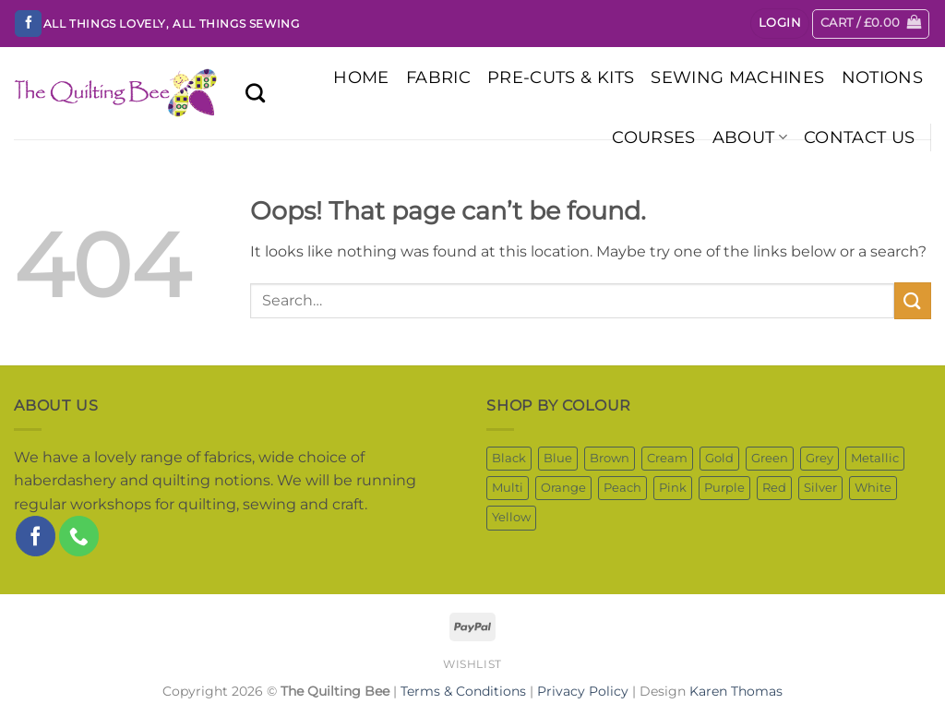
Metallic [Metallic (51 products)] (875, 458)
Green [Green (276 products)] (769, 458)
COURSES (653, 137)
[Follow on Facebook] (28, 24)
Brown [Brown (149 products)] (609, 458)
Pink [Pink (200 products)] (673, 488)
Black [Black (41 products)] (509, 458)
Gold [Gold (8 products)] (719, 458)
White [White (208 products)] (873, 488)
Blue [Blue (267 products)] (558, 458)
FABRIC (438, 77)
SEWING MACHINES (737, 77)
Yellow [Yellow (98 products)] (511, 517)
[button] (779, 23)
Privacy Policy (582, 691)
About (749, 137)
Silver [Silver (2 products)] (820, 488)
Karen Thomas (736, 691)
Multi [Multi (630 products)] (507, 488)
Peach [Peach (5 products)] (622, 488)
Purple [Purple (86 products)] (724, 488)
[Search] (255, 92)
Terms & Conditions (463, 691)
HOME (361, 77)
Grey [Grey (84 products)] (819, 458)
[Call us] (79, 535)
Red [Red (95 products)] (774, 488)
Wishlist (472, 664)
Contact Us (859, 137)
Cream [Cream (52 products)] (667, 458)
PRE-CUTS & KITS (560, 77)
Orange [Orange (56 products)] (563, 488)
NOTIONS (882, 77)
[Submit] (912, 300)
